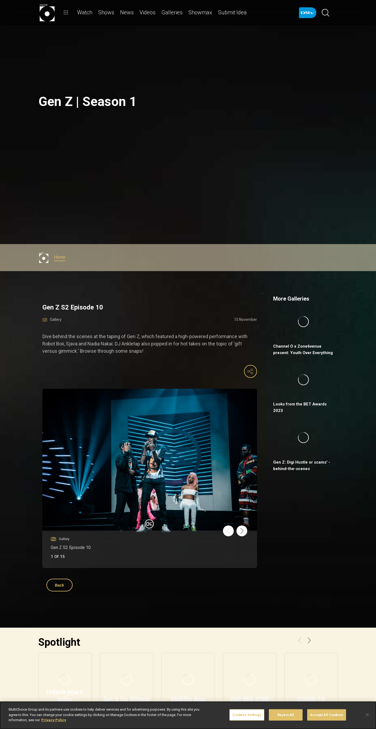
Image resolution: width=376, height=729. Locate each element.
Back (59, 585)
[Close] (367, 715)
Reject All (285, 715)
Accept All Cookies (326, 715)
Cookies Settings (246, 715)
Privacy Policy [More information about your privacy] (53, 720)
